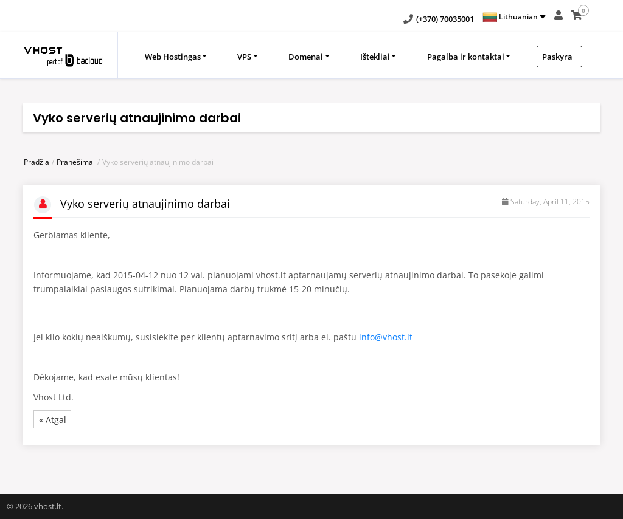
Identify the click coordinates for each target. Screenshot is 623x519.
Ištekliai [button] (375, 56)
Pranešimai (76, 162)
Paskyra (557, 56)
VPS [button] (244, 56)
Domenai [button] (305, 56)
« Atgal (52, 419)
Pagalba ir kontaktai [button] (465, 56)
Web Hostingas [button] (173, 56)
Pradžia (36, 162)
